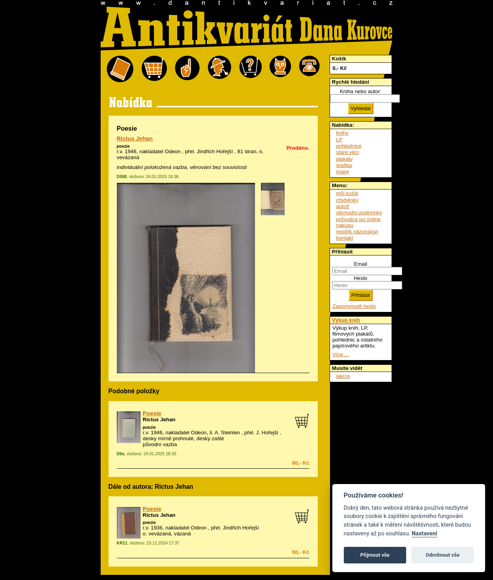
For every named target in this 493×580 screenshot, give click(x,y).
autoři (342, 206)
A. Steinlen (227, 432)
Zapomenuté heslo (354, 306)
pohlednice (349, 146)
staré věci (347, 152)
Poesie (152, 413)
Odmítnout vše (442, 555)
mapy (342, 172)
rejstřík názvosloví (357, 232)
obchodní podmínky (359, 213)
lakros (343, 376)
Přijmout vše (375, 555)
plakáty (344, 159)
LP (339, 140)
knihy (342, 133)
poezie (123, 146)
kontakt (344, 238)
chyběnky (347, 200)
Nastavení (424, 533)
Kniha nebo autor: (360, 91)
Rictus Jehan (135, 138)
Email (360, 264)
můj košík (347, 193)
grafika (344, 165)
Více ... (340, 354)
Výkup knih (346, 320)
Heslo (360, 278)
